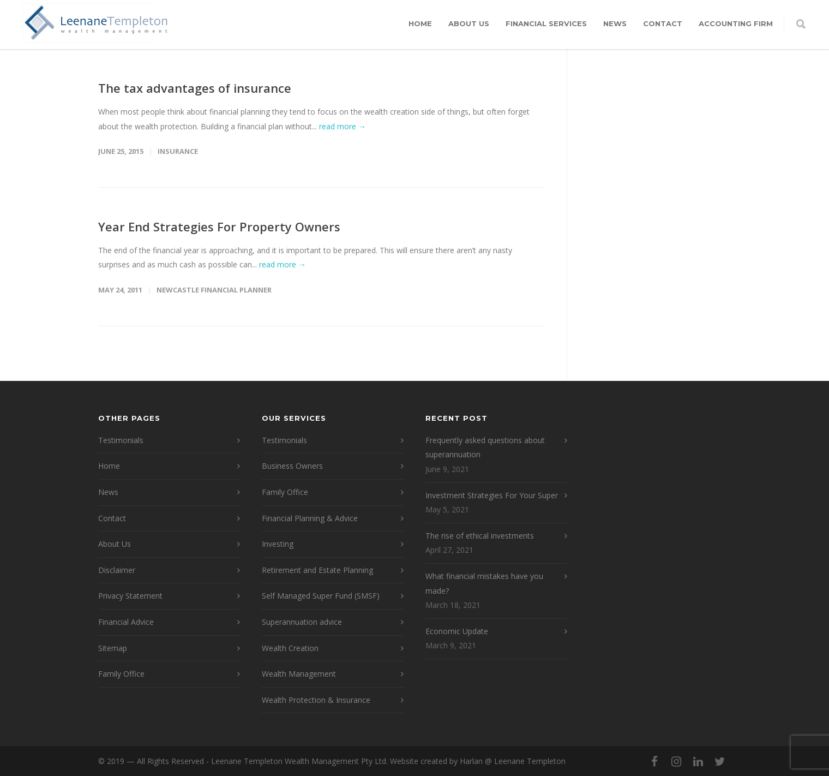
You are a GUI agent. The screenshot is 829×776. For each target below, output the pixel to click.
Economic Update (456, 631)
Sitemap (112, 648)
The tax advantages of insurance (194, 88)
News (615, 23)
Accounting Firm (736, 23)
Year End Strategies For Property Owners (219, 226)
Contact (662, 23)
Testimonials (120, 440)
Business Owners (292, 466)
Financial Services (546, 23)
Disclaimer (116, 570)
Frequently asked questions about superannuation (485, 447)
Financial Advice (126, 622)
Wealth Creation (290, 648)
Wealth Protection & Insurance (316, 700)
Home (420, 23)
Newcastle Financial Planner (214, 290)
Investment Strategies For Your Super (491, 495)
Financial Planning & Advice (310, 518)
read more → (342, 126)
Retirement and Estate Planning (317, 570)
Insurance (178, 151)
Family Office (121, 673)
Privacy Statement (130, 595)
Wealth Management (299, 673)
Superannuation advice (302, 622)
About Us (468, 23)
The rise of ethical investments (479, 535)
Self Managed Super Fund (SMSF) (321, 595)
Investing (277, 544)
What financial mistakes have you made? (484, 583)
